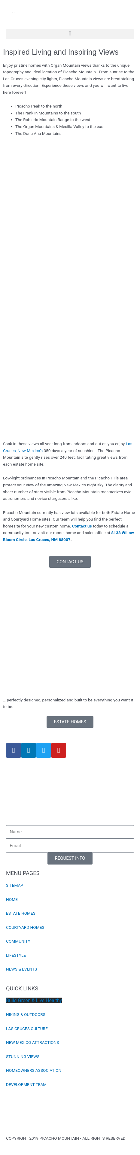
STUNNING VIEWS (22, 1056)
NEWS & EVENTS (21, 969)
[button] (70, 34)
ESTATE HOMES (20, 913)
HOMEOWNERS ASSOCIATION (33, 1070)
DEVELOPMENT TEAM (26, 1084)
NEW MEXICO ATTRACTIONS (32, 1042)
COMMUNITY (18, 941)
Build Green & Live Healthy (34, 1000)
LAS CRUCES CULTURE (27, 1028)
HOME (12, 899)
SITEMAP (14, 885)
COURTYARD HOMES (25, 927)
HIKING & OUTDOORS (25, 1014)
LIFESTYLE (16, 955)
